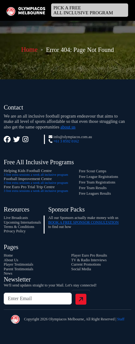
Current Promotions (86, 264)
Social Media (81, 269)
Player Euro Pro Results (89, 255)
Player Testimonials (18, 264)
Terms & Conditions (19, 227)
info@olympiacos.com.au (72, 137)
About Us (11, 260)
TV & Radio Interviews (89, 260)
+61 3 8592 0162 (66, 141)
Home (29, 49)
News (8, 273)
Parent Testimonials (18, 269)
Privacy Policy (15, 231)
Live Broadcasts (16, 218)
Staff (120, 319)
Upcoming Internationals (22, 222)
